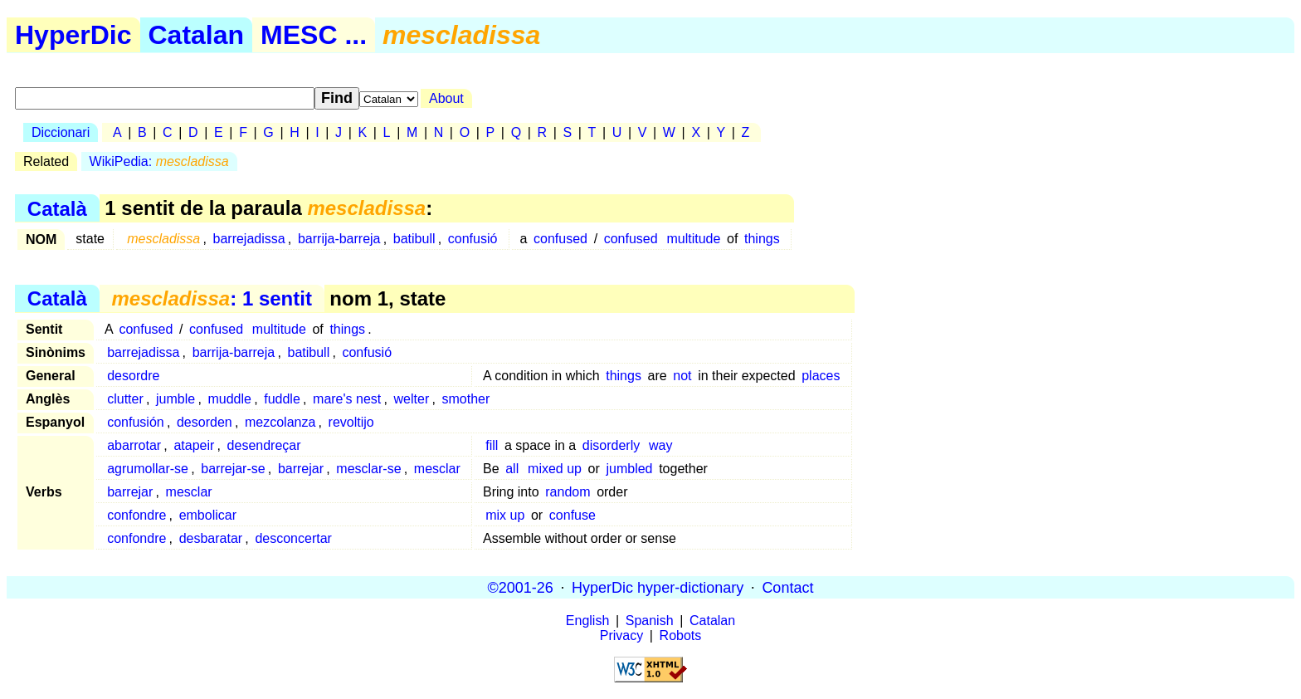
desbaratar (211, 538)
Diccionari (61, 132)
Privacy (621, 635)
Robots (681, 635)
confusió (473, 239)
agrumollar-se (147, 469)
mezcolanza (280, 422)
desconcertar (293, 538)
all (512, 469)
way (660, 445)
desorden (204, 422)
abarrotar (134, 445)
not (682, 376)
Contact (787, 587)
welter (412, 399)
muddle (229, 399)
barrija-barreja (339, 239)
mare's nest (347, 399)
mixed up (555, 469)
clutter (125, 399)
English (587, 620)
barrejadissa (249, 239)
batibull (414, 239)
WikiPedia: (159, 161)
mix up (504, 515)
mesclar (437, 469)
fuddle (282, 399)
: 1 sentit (211, 298)
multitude (693, 239)
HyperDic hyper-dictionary (657, 587)
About (446, 98)
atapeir (193, 445)
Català (57, 208)
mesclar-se (368, 469)
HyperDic (73, 35)
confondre (136, 515)
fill (491, 445)
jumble (175, 399)
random (567, 492)
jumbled (629, 469)
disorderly (611, 445)
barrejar (301, 469)
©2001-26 (520, 587)
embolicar (207, 515)
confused (560, 239)
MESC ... (314, 35)
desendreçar (264, 445)
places (821, 376)
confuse (572, 515)
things (762, 239)
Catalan (197, 35)
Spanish (650, 620)
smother (465, 399)
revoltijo (351, 422)
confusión (135, 422)
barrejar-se (233, 469)
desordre (133, 376)
